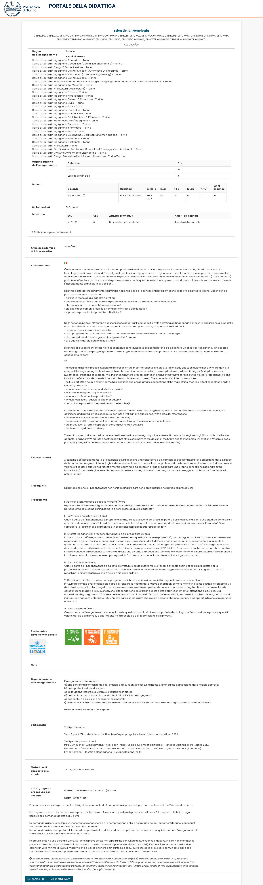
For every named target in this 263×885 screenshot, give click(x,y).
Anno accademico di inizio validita (43, 249)
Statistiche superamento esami (52, 232)
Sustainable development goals (44, 632)
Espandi (72, 207)
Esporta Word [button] (60, 879)
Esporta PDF (36, 879)
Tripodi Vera (75, 195)
